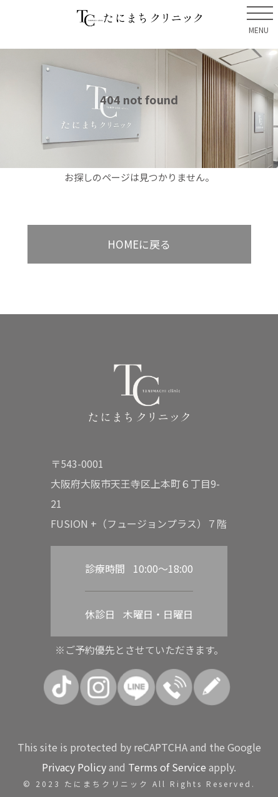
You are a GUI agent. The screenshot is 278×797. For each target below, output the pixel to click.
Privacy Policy (74, 767)
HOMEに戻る (139, 244)
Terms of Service (167, 767)
